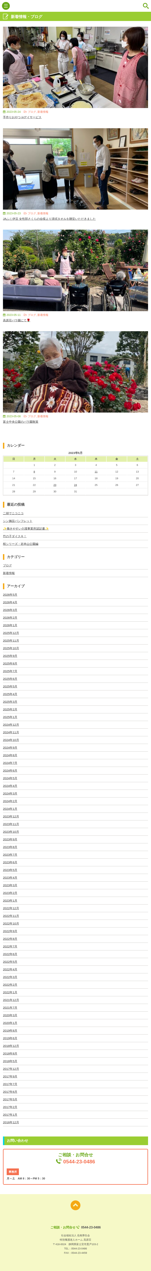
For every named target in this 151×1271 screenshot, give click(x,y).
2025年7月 (10, 671)
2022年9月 (10, 931)
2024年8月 (10, 755)
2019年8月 (10, 1030)
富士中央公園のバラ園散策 (22, 421)
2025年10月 (11, 648)
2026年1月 (10, 625)
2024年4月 (10, 785)
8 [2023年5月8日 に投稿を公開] (34, 471)
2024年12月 (11, 724)
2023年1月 (10, 900)
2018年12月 (11, 1045)
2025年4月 (10, 694)
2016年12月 (11, 1122)
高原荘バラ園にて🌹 (17, 320)
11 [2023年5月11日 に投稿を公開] (96, 471)
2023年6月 (10, 862)
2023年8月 (10, 847)
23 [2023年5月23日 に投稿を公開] (54, 485)
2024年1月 (10, 808)
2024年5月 (10, 778)
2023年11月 (11, 824)
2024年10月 (11, 740)
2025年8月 (10, 663)
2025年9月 (10, 655)
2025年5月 (10, 686)
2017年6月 (10, 1091)
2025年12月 (11, 633)
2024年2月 (10, 801)
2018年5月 (10, 1061)
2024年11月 (11, 732)
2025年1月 (10, 717)
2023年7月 (10, 854)
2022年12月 (11, 908)
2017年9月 (10, 1076)
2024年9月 (10, 747)
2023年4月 (10, 877)
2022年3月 (10, 977)
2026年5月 (10, 594)
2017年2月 (10, 1107)
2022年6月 (10, 954)
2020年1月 (10, 1023)
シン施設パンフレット (18, 521)
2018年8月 (10, 1053)
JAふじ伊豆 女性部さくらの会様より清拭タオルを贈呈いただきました (52, 218)
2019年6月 (10, 1038)
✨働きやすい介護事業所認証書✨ (27, 528)
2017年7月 (10, 1084)
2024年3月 (10, 793)
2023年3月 (10, 885)
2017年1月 (10, 1114)
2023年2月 (10, 893)
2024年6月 (10, 770)
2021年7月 (10, 1007)
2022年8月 (10, 938)
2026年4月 (10, 602)
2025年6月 (10, 678)
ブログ (7, 565)
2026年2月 (10, 617)
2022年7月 (10, 946)
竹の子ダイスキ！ (15, 536)
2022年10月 (11, 923)
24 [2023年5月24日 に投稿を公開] (75, 485)
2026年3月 (10, 610)
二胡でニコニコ (14, 513)
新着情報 (9, 573)
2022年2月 (10, 984)
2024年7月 (10, 763)
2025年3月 (10, 701)
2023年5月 (10, 870)
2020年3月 (10, 1015)
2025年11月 (11, 640)
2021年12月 (11, 1000)
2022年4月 (10, 969)
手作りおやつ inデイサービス (23, 117)
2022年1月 (10, 992)
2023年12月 (11, 816)
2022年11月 (11, 915)
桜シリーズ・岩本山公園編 (22, 543)
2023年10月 (11, 831)
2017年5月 (10, 1099)
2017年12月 (11, 1068)
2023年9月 (10, 839)
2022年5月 (10, 961)
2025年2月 (10, 709)
